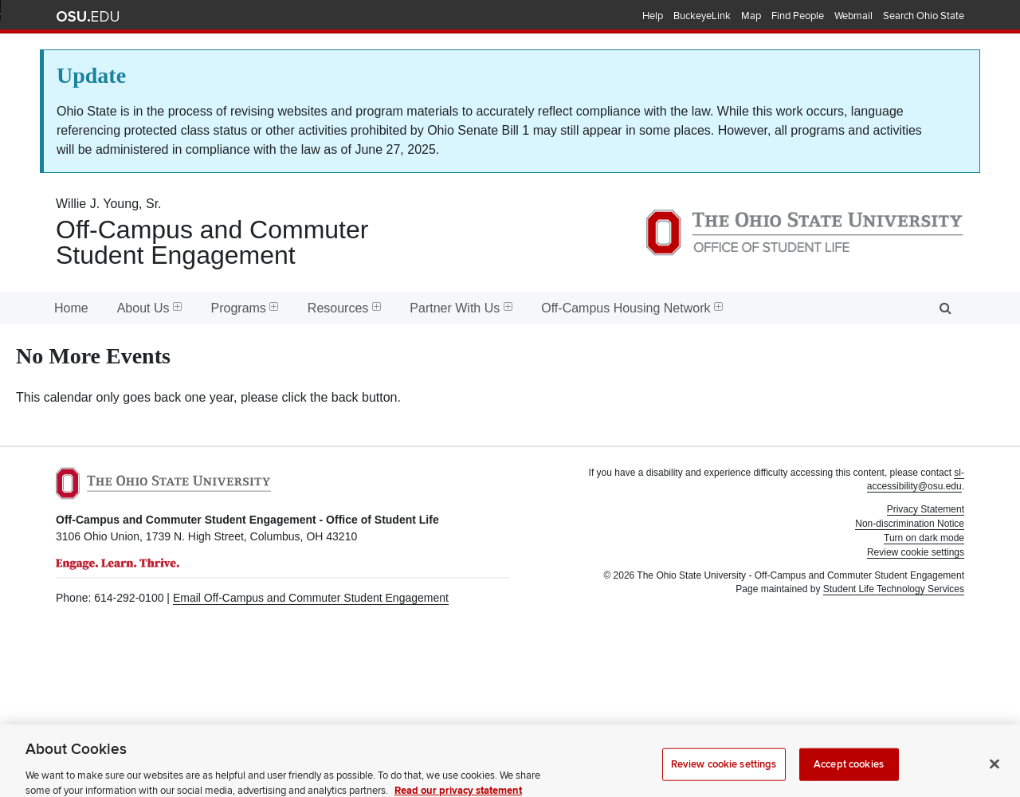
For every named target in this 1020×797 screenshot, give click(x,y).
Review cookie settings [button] (915, 552)
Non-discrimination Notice (909, 523)
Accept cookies (849, 773)
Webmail (853, 16)
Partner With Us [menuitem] (461, 308)
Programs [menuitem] (245, 308)
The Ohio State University (88, 16)
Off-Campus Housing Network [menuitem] (632, 308)
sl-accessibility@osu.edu (915, 479)
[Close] (994, 773)
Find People (797, 16)
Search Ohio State (923, 16)
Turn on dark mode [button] (924, 538)
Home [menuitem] (71, 308)
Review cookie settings (724, 773)
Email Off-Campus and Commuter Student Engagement (311, 597)
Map (751, 16)
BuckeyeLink (702, 16)
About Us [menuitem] (149, 308)
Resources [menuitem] (344, 308)
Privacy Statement (925, 509)
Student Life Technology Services (893, 589)
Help (652, 16)
